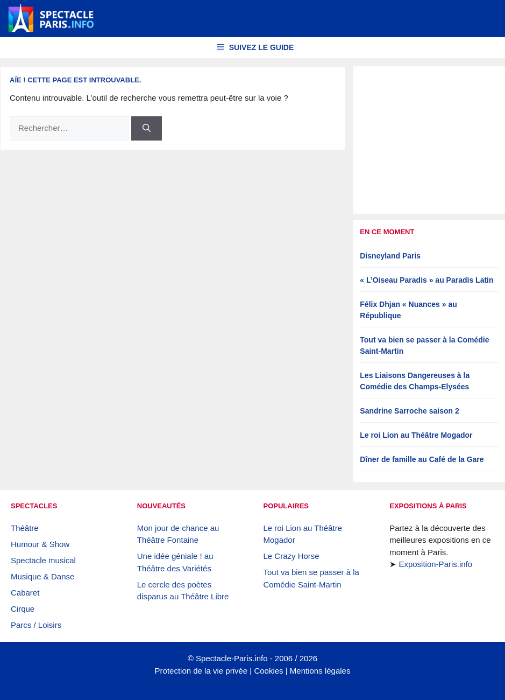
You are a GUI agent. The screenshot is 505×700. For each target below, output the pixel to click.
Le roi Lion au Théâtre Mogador (416, 435)
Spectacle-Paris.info (231, 658)
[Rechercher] (146, 128)
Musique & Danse (42, 576)
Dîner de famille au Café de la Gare (421, 459)
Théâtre (25, 528)
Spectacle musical (43, 560)
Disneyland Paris (390, 255)
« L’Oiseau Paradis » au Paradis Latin (426, 280)
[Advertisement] (429, 140)
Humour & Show (40, 544)
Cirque (22, 608)
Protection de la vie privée (201, 670)
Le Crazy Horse (291, 556)
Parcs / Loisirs (36, 624)
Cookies (268, 670)
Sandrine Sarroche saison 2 (409, 411)
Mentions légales (320, 670)
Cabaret (25, 592)
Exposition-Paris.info (435, 564)
